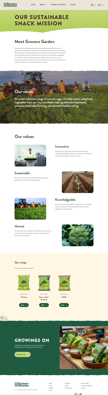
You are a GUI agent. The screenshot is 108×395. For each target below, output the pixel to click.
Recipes (51, 388)
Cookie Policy (68, 388)
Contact (83, 388)
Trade (73, 4)
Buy (22, 305)
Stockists (67, 383)
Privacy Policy (85, 383)
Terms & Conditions (86, 385)
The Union (35, 389)
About (50, 385)
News (66, 385)
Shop (33, 4)
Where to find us (58, 4)
